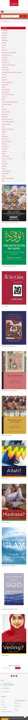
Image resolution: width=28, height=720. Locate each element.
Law (3, 106)
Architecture (4, 35)
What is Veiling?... (5, 655)
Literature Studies (6, 111)
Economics (4, 74)
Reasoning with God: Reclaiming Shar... (10, 609)
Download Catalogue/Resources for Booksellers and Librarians (21, 701)
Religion (13, 153)
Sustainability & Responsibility (7, 711)
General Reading (5, 92)
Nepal (3, 134)
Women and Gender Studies (8, 178)
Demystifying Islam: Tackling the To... (9, 565)
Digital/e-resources (18, 705)
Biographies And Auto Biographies (9, 52)
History (13, 99)
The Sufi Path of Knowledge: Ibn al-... (9, 346)
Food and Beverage (6, 89)
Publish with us (17, 703)
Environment (13, 79)
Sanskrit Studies (13, 156)
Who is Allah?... (5, 478)
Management (13, 114)
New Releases (5, 136)
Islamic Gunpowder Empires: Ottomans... (10, 222)
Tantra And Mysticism (6, 171)
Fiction (3, 87)
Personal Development (7, 141)
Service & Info (4, 709)
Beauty (3, 47)
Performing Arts (13, 139)
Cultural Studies (13, 70)
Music (3, 126)
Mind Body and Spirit (6, 124)
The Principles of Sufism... (7, 435)
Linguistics (4, 109)
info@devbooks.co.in (6, 688)
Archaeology (4, 32)
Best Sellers (4, 50)
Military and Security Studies (8, 121)
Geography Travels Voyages (8, 94)
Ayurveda (4, 45)
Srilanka (4, 168)
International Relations (7, 104)
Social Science (5, 163)
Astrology (4, 42)
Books (6, 21)
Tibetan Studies (5, 173)
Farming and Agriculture (7, 82)
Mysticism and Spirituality (7, 129)
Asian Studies (13, 40)
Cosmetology (5, 67)
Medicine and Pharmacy (7, 119)
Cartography (4, 57)
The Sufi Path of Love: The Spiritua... (9, 266)
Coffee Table (4, 60)
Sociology (13, 166)
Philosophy (13, 144)
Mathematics (13, 116)
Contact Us (17, 710)
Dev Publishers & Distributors (18, 718)
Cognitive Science (13, 62)
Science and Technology (13, 158)
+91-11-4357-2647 (6, 691)
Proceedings (4, 148)
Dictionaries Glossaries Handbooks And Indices (12, 72)
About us (3, 702)
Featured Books (5, 84)
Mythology (4, 131)
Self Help (4, 161)
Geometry (4, 97)
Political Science (13, 146)
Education (4, 77)
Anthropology (13, 30)
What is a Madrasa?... (6, 522)
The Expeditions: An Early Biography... (10, 390)
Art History (13, 38)
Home (2, 21)
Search (23, 16)
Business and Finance (6, 55)
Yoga (3, 180)
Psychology (13, 151)
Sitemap (16, 708)
